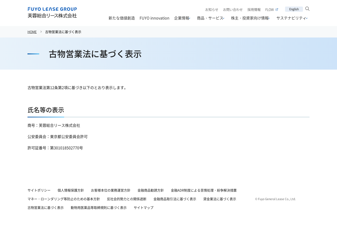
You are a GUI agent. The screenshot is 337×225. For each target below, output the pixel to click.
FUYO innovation (154, 18)
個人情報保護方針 (71, 190)
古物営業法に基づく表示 (63, 31)
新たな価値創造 (122, 18)
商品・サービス (210, 18)
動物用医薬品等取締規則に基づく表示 (99, 207)
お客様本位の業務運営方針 (110, 190)
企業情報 (181, 18)
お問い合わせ (233, 9)
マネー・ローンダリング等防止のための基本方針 (63, 198)
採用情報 (254, 9)
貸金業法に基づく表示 (219, 198)
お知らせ (211, 9)
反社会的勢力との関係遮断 (126, 198)
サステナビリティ (291, 18)
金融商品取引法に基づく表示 (174, 198)
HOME (32, 31)
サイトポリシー (39, 190)
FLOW (271, 9)
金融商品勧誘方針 (150, 190)
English (294, 9)
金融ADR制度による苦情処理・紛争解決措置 (204, 190)
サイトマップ (143, 207)
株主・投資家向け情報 (250, 18)
